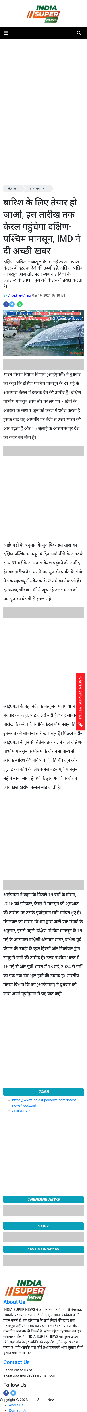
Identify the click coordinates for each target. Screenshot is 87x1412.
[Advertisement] (42, 498)
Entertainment (43, 1249)
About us (16, 1405)
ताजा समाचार (37, 188)
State (44, 1226)
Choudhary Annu (19, 295)
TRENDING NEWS (43, 1199)
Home (12, 188)
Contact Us (16, 1362)
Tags (44, 1091)
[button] (6, 33)
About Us (14, 1302)
